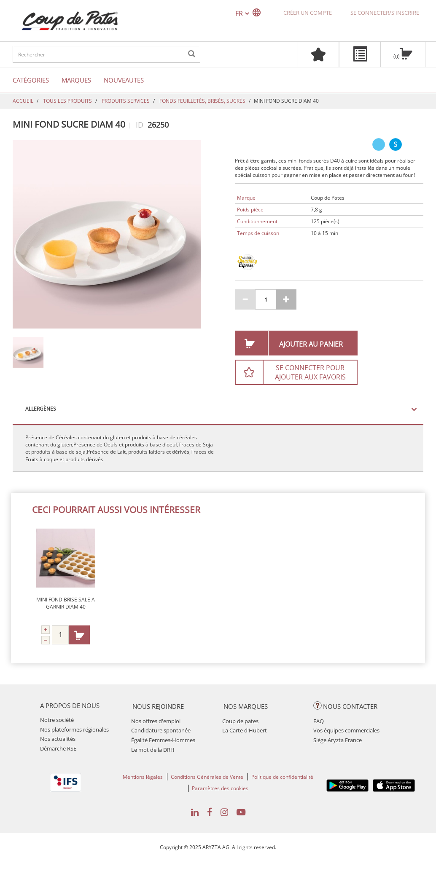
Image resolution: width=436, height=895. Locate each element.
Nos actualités (57, 739)
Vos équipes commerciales (346, 730)
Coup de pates (240, 721)
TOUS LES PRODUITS (67, 100)
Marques (76, 80)
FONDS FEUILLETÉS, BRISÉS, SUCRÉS (202, 100)
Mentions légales (143, 776)
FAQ (318, 721)
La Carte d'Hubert (244, 730)
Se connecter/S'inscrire (384, 12)
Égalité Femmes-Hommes (163, 740)
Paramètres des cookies (220, 788)
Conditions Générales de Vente (207, 776)
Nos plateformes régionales (74, 729)
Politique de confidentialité (282, 776)
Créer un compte (307, 12)
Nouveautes (124, 80)
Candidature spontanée (161, 730)
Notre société (57, 720)
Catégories (31, 80)
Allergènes (40, 408)
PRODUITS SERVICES (126, 100)
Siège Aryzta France (337, 740)
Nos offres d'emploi (155, 721)
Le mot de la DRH (153, 749)
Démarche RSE (58, 748)
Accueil (23, 100)
